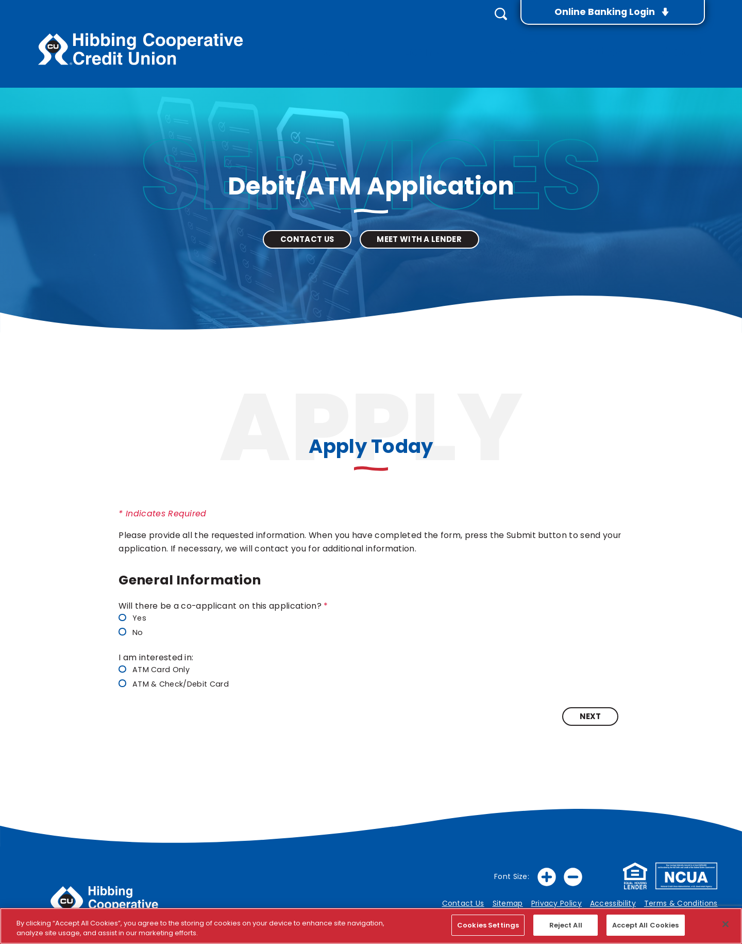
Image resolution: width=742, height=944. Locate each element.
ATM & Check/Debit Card (173, 679)
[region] (371, 926)
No (131, 627)
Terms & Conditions (681, 898)
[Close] (725, 924)
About (688, 41)
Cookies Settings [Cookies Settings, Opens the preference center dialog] (488, 925)
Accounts (373, 41)
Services (536, 41)
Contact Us (307, 234)
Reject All (565, 925)
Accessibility (613, 898)
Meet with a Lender (419, 234)
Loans (456, 41)
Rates (615, 41)
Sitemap (508, 898)
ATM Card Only (154, 665)
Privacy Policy (556, 898)
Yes (132, 614)
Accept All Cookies (645, 925)
